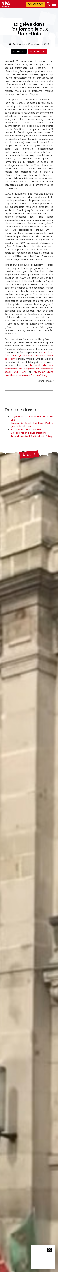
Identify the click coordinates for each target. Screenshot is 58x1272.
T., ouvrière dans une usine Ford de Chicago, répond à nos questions (32, 431)
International (37, 51)
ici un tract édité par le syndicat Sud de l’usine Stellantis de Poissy (29, 355)
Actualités (19, 51)
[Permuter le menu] (54, 4)
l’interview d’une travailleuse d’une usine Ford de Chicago (29, 373)
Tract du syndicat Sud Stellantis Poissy (31, 436)
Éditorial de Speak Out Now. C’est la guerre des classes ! (32, 424)
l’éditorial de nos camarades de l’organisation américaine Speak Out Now (29, 369)
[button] (48, 4)
